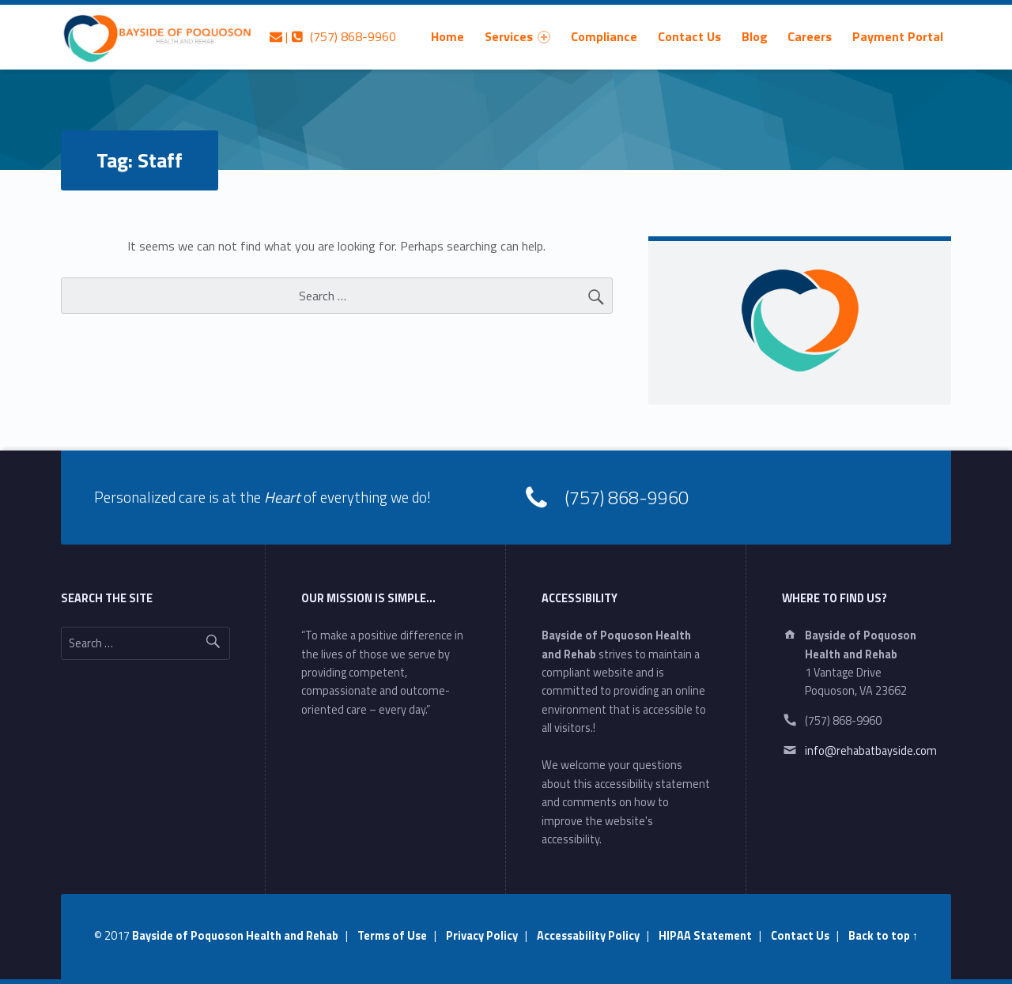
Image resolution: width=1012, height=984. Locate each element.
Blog (755, 36)
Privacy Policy (482, 935)
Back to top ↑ (883, 935)
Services (517, 36)
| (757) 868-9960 (333, 36)
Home (447, 36)
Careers (809, 36)
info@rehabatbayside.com (871, 751)
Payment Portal (897, 36)
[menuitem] (447, 36)
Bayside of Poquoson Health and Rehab (235, 935)
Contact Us (689, 36)
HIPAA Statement (705, 935)
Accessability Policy (588, 935)
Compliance (604, 36)
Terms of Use (392, 935)
